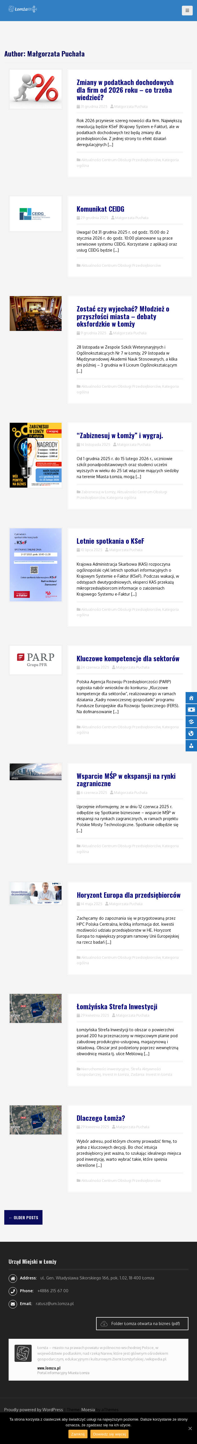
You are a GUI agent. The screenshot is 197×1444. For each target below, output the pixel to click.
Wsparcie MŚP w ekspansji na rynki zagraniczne (126, 779)
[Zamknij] (190, 1428)
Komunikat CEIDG (100, 208)
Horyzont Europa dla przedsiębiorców (128, 894)
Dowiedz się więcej (109, 1434)
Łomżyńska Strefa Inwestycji (117, 1006)
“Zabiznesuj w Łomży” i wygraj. (120, 435)
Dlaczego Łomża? (101, 1118)
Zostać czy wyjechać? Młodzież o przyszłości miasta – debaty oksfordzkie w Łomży (123, 316)
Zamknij (78, 1434)
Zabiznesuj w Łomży (98, 492)
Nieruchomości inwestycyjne (105, 1069)
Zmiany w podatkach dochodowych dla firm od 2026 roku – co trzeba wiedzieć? (125, 89)
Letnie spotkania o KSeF (110, 540)
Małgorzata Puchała (131, 106)
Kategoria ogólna (121, 497)
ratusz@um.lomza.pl (55, 1303)
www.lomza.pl (48, 1368)
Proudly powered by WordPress (33, 1409)
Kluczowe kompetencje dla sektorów (128, 658)
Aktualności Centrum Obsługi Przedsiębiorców (121, 159)
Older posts (23, 1217)
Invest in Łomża (116, 1074)
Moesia (88, 1409)
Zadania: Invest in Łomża (151, 1074)
